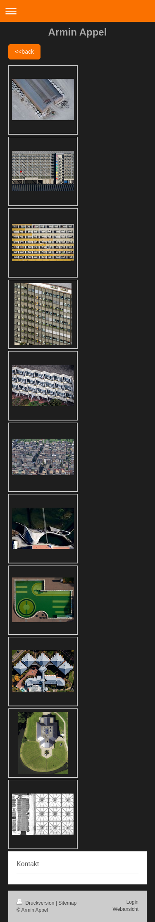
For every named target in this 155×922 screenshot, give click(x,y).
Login (132, 902)
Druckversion (36, 903)
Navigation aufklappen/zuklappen (77, 11)
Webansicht (125, 909)
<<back (24, 51)
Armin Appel (77, 32)
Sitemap (67, 903)
